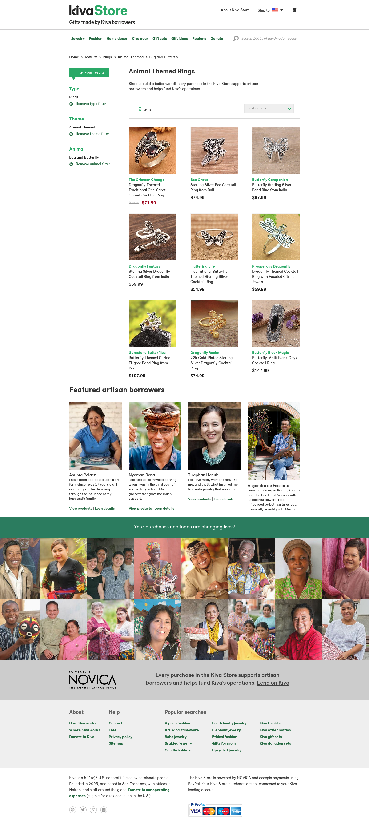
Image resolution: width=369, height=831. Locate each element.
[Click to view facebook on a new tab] (105, 810)
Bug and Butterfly (84, 158)
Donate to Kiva (81, 737)
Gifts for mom (224, 744)
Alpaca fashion (177, 723)
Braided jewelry (178, 744)
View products (80, 509)
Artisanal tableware (182, 730)
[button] (236, 40)
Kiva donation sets (275, 744)
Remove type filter (87, 104)
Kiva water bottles (275, 730)
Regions (199, 39)
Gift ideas (179, 39)
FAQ (112, 730)
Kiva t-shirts (270, 723)
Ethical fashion (224, 737)
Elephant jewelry (226, 730)
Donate (216, 39)
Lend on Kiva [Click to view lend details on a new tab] (273, 683)
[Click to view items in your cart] (294, 11)
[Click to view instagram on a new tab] (95, 810)
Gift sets (159, 39)
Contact (115, 723)
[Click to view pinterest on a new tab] (74, 810)
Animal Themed (82, 127)
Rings (74, 97)
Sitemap (116, 744)
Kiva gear (140, 39)
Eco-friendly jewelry (229, 723)
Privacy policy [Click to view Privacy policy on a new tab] (120, 737)
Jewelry (78, 39)
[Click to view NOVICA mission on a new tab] (92, 680)
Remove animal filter (89, 164)
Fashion (95, 39)
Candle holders (178, 750)
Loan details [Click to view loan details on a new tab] (105, 509)
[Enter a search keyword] (264, 38)
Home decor (117, 39)
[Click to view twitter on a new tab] (85, 810)
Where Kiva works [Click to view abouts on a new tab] (84, 730)
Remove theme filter (89, 134)
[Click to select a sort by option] (269, 108)
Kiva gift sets (271, 737)
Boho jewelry (176, 737)
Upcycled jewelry (226, 750)
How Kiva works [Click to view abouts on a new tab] (82, 723)
